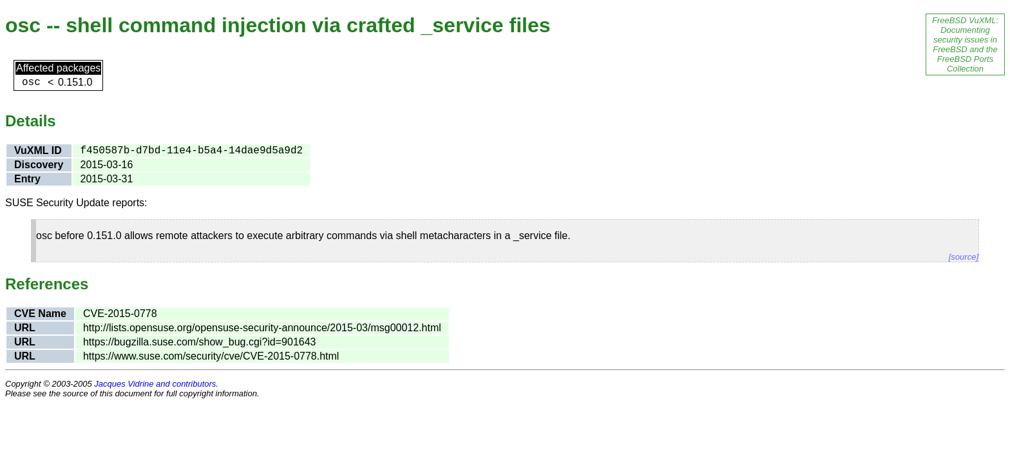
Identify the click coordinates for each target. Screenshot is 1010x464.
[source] (963, 257)
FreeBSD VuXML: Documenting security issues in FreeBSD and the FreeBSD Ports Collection (965, 44)
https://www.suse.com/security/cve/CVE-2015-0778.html (211, 356)
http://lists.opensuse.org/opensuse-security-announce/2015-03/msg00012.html (262, 327)
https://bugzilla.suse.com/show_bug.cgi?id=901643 (199, 341)
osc (31, 82)
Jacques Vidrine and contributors (155, 384)
